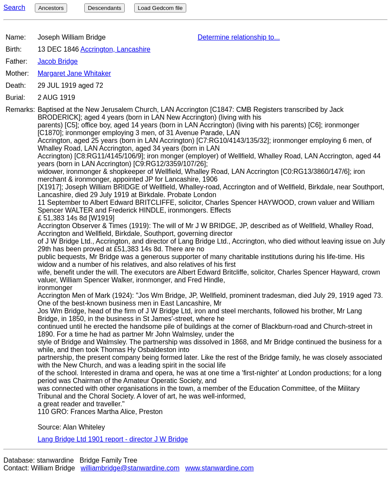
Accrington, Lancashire (115, 49)
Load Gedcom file (160, 8)
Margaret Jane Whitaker (74, 73)
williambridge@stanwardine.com (130, 468)
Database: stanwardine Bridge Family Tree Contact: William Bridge (70, 464)
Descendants (104, 8)
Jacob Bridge (57, 61)
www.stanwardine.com (219, 468)
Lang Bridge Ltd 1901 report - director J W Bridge (112, 439)
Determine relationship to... (238, 37)
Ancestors (51, 8)
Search (14, 7)
